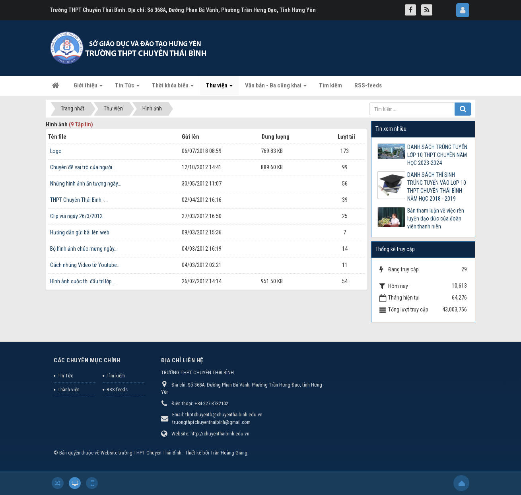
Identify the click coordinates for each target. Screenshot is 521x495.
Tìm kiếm (116, 376)
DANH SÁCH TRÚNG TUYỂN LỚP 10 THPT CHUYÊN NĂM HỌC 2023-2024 (437, 155)
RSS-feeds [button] (368, 85)
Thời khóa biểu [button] (173, 88)
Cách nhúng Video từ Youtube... (85, 265)
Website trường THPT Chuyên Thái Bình (141, 453)
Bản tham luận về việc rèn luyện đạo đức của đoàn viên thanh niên (435, 218)
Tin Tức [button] (127, 88)
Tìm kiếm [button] (330, 85)
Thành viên (69, 390)
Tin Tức (65, 376)
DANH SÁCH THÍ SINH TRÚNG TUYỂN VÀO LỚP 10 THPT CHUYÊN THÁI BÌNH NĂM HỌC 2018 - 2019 (436, 187)
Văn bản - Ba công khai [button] (276, 88)
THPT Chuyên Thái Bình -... (79, 200)
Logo (56, 151)
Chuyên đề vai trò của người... (83, 167)
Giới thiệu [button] (88, 88)
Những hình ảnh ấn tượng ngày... (85, 183)
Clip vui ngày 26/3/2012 (76, 216)
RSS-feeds (117, 390)
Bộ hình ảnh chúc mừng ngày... (84, 249)
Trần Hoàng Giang (228, 453)
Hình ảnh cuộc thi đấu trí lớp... (82, 281)
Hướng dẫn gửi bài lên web (79, 232)
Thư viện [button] (219, 88)
